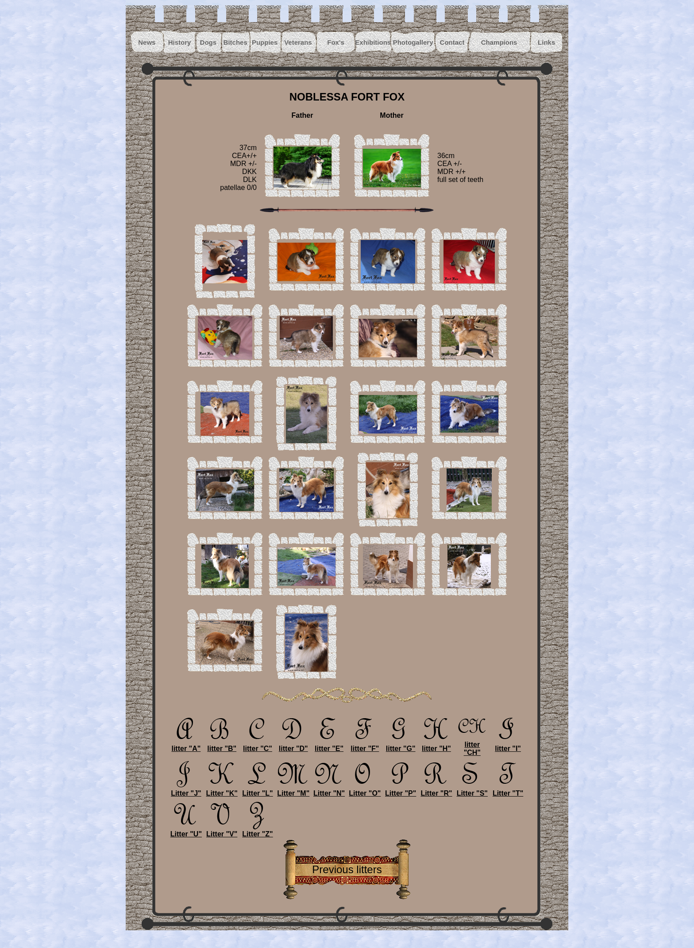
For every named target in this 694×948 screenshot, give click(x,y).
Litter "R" (436, 790)
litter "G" (400, 745)
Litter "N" (329, 790)
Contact (452, 42)
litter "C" (257, 745)
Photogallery (413, 42)
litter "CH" (472, 745)
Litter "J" (185, 790)
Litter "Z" (257, 831)
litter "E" (329, 745)
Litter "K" (222, 790)
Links (546, 42)
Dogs (208, 42)
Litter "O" (365, 790)
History (179, 42)
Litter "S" (472, 790)
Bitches (235, 42)
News (146, 42)
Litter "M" (293, 790)
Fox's (335, 42)
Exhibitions (373, 42)
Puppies (265, 42)
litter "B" (221, 745)
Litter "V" (221, 831)
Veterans (298, 42)
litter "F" (364, 745)
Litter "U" (186, 831)
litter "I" (508, 745)
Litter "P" (400, 790)
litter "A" (185, 745)
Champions (499, 42)
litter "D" (293, 745)
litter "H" (436, 745)
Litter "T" (508, 790)
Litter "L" (257, 790)
